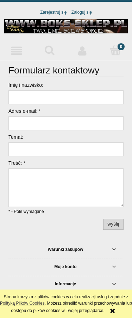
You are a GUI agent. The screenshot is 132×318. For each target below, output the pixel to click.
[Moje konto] (82, 50)
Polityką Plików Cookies (22, 303)
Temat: (15, 137)
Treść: (16, 163)
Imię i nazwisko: (25, 85)
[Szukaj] (49, 50)
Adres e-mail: (24, 111)
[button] (16, 50)
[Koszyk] (115, 50)
